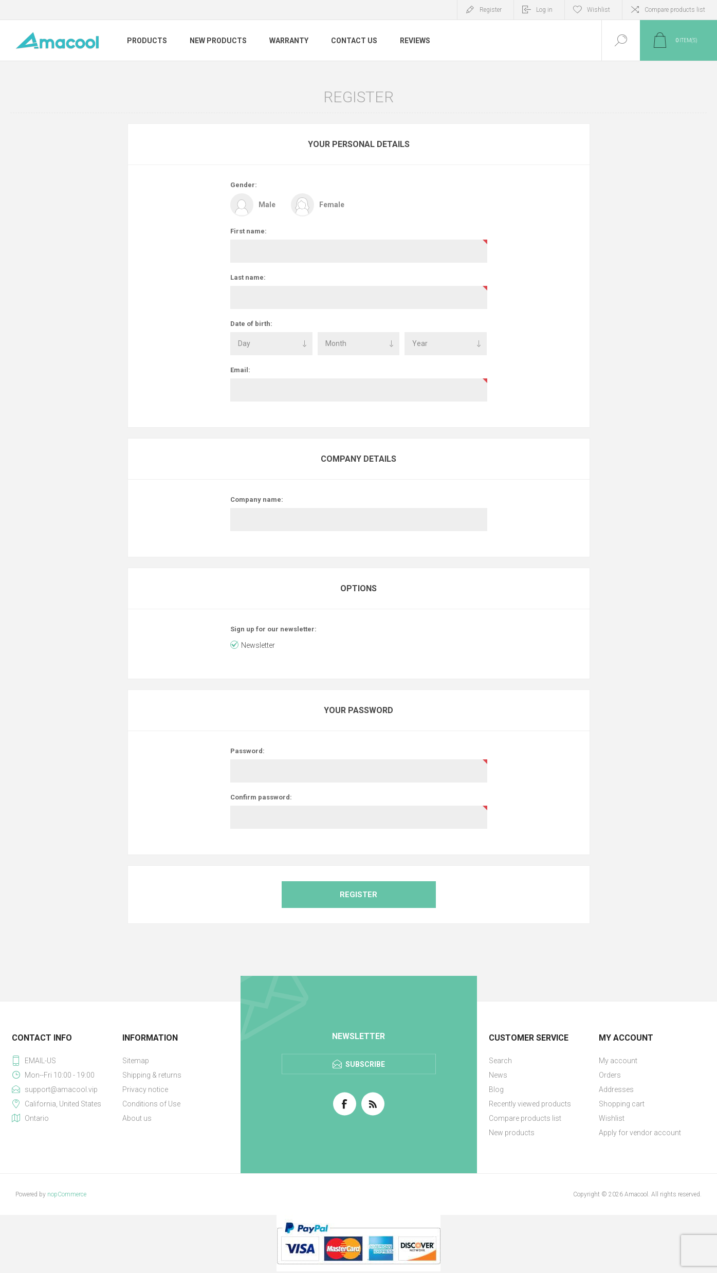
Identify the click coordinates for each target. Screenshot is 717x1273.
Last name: (248, 277)
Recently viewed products (530, 1104)
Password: (247, 751)
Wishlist (611, 1118)
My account (618, 1061)
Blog (496, 1089)
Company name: (256, 499)
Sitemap (135, 1061)
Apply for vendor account (640, 1133)
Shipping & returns (151, 1075)
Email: (240, 370)
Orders (610, 1075)
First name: (248, 231)
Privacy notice (145, 1089)
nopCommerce (66, 1194)
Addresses (616, 1089)
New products (512, 1133)
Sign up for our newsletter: (273, 629)
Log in (544, 9)
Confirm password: (261, 797)
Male (267, 205)
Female (331, 205)
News (498, 1075)
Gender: (243, 185)
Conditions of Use (151, 1104)
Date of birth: (251, 324)
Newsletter (258, 645)
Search (500, 1061)
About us (137, 1118)
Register (491, 9)
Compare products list (675, 9)
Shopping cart (622, 1104)
